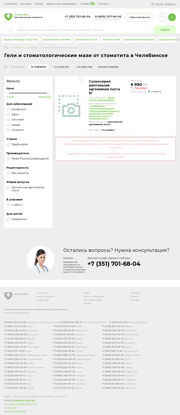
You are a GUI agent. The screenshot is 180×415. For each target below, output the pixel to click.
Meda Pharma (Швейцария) (27, 158)
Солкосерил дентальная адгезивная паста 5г (104, 87)
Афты (12, 114)
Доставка (135, 293)
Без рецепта (17, 173)
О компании (43, 293)
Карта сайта (10, 407)
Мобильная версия (17, 411)
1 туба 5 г (14, 204)
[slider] (8, 93)
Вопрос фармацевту (94, 296)
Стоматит (32, 47)
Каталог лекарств (45, 296)
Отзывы (87, 303)
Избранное (42, 300)
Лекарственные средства (20, 39)
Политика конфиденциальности (20, 404)
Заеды (13, 124)
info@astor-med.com (23, 400)
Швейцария (17, 144)
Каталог (17, 47)
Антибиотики (111, 39)
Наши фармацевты (93, 300)
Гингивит (15, 119)
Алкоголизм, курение (56, 39)
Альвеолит (16, 109)
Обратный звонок (140, 17)
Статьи (87, 293)
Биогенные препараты (140, 39)
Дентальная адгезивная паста (25, 189)
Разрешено (16, 219)
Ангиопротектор (86, 39)
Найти (165, 29)
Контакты (135, 300)
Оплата (39, 3)
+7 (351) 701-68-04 (113, 264)
